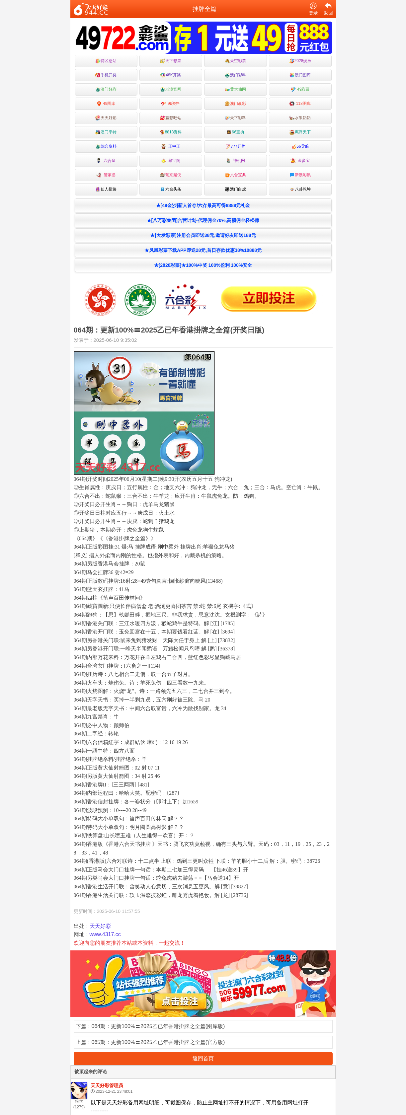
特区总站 (106, 60)
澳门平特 (106, 132)
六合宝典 (235, 175)
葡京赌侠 (170, 175)
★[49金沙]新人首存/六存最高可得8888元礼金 (203, 205)
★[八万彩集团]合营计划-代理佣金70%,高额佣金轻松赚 (203, 220)
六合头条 (170, 189)
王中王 (171, 146)
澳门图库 (300, 75)
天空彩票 (235, 60)
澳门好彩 (106, 89)
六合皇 (106, 160)
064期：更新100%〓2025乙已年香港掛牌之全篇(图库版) (158, 1026)
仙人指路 (106, 189)
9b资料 (170, 103)
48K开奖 (170, 75)
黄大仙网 (235, 89)
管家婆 (106, 175)
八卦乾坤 (300, 189)
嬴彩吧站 (170, 117)
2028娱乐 (300, 60)
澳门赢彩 (235, 103)
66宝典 (235, 132)
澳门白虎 (235, 189)
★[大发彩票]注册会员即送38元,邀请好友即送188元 (203, 235)
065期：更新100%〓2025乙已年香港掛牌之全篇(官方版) (158, 1042)
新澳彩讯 (300, 175)
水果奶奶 (300, 117)
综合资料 (106, 146)
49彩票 (300, 89)
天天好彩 (106, 117)
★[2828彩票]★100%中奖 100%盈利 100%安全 (203, 265)
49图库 (106, 103)
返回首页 (203, 1058)
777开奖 (235, 146)
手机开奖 (106, 75)
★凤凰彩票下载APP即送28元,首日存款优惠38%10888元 (203, 250)
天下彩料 (235, 117)
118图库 (299, 103)
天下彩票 (170, 60)
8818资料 (171, 132)
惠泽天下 (300, 132)
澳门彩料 (235, 75)
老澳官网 (170, 89)
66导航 (300, 146)
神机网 (235, 160)
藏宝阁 (171, 160)
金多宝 (300, 160)
